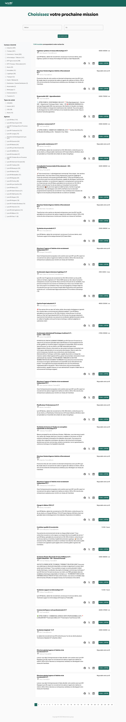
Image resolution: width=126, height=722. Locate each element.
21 (98, 704)
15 (78, 704)
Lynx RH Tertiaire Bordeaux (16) (16, 203)
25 (112, 704)
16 (81, 704)
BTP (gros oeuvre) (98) (13, 61)
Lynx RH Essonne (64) (13, 141)
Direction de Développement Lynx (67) (16, 137)
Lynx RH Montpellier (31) (14, 174)
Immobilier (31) (11, 70)
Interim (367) (11, 106)
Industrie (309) (11, 48)
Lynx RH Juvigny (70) (13, 133)
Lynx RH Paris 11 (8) (12, 216)
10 (61, 704)
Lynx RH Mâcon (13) (12, 213)
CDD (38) (9, 109)
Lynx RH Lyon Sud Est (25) (14, 184)
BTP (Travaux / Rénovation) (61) (16, 64)
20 (95, 704)
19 (91, 704)
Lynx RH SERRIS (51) (13, 151)
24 (108, 704)
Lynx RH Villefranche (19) (14, 194)
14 (74, 704)
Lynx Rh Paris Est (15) (13, 207)
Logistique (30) (11, 73)
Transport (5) (11, 77)
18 (88, 704)
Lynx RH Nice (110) (12, 119)
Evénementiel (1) (12, 93)
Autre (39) (10, 67)
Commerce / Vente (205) (14, 54)
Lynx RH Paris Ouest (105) (14, 123)
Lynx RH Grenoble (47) (13, 154)
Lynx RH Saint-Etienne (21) (14, 190)
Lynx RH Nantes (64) (13, 144)
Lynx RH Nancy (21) (12, 187)
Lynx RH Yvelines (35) (13, 165)
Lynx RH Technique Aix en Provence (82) (17, 126)
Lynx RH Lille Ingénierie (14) (15, 210)
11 (64, 704)
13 (71, 704)
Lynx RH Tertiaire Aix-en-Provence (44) (17, 158)
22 (101, 704)
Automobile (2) (11, 86)
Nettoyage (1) (11, 89)
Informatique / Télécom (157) (15, 57)
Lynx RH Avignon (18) (13, 200)
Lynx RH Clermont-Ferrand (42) (16, 162)
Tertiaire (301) (11, 51)
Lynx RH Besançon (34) (13, 168)
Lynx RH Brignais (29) (13, 178)
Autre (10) (10, 112)
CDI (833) (9, 103)
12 (67, 704)
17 (84, 704)
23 (105, 704)
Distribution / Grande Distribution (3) (17, 83)
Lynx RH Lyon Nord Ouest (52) (15, 148)
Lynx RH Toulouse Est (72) (14, 130)
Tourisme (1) (10, 96)
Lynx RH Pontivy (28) (13, 181)
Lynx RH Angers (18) (13, 197)
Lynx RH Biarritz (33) (13, 171)
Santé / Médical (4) (12, 80)
